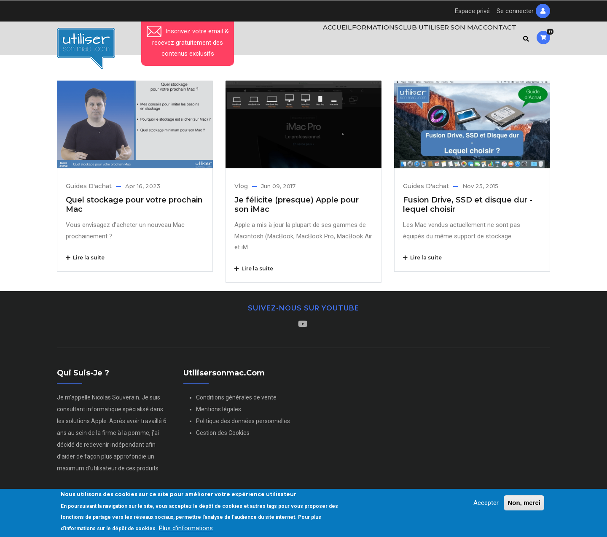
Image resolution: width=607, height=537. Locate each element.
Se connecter (515, 11)
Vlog (241, 189)
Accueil (323, 40)
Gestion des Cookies (223, 436)
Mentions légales (218, 412)
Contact (496, 40)
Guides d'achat (89, 189)
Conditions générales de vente (236, 400)
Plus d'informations (186, 528)
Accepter (486, 503)
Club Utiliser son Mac (434, 40)
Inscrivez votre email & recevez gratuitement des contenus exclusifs (188, 42)
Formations (366, 40)
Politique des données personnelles (243, 424)
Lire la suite (85, 261)
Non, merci (524, 502)
